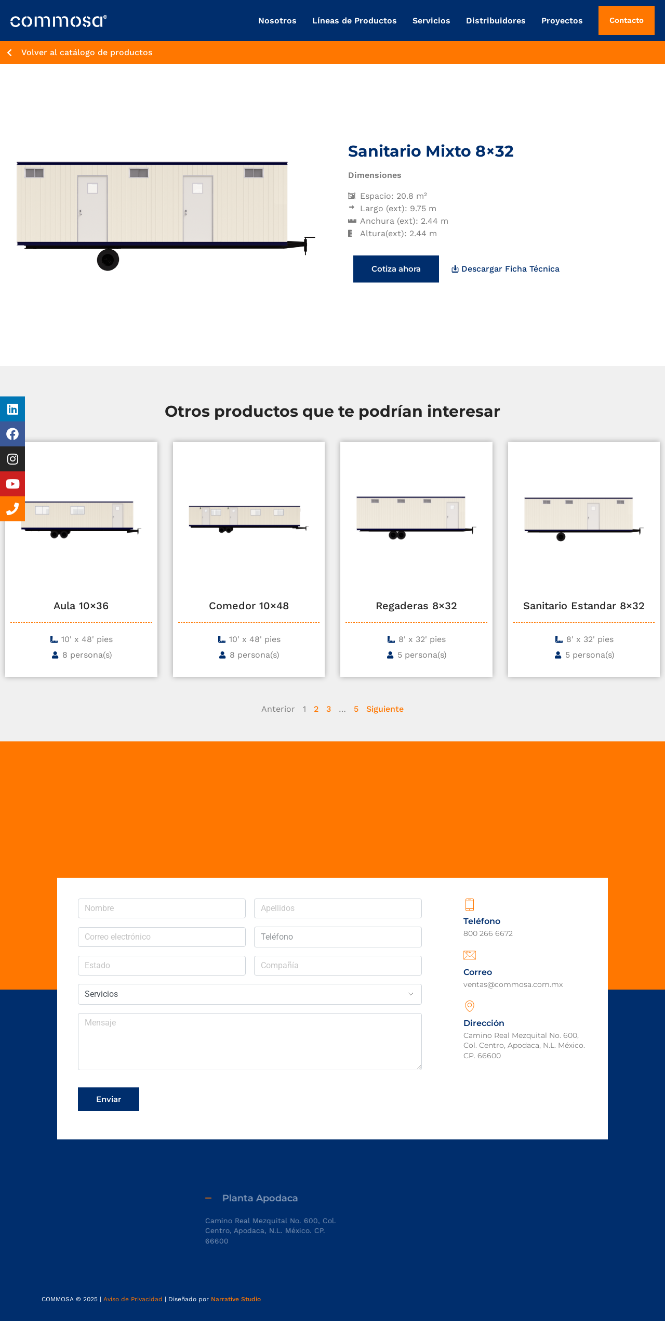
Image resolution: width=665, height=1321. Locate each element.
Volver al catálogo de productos (86, 52)
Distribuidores (496, 20)
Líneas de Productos (354, 20)
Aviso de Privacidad (133, 1299)
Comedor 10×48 (249, 605)
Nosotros (277, 20)
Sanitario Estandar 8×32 (584, 605)
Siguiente (385, 709)
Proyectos (562, 20)
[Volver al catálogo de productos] (9, 52)
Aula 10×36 (81, 605)
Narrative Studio (236, 1299)
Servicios (431, 20)
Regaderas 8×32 (416, 605)
